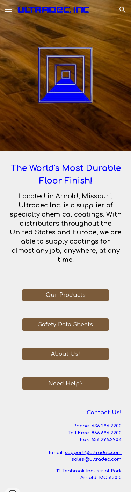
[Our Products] (65, 295)
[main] (66, 215)
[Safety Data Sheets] (65, 324)
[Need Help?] (65, 383)
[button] (8, 9)
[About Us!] (65, 354)
